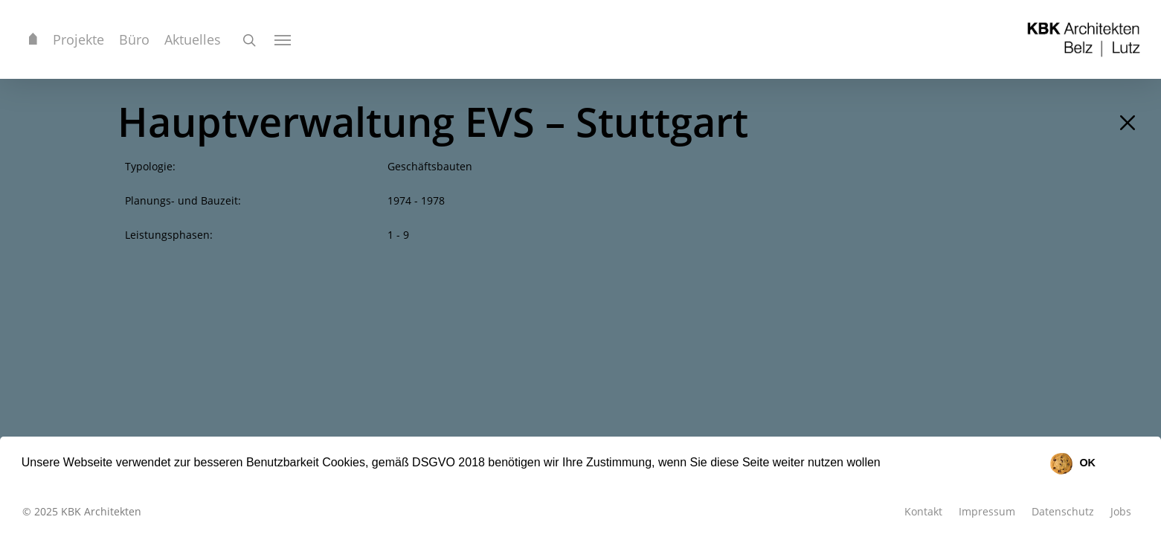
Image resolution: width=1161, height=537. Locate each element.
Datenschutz (1063, 511)
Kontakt (923, 511)
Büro (134, 39)
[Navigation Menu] (283, 39)
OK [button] (1087, 463)
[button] (886, 464)
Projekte (78, 39)
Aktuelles (192, 39)
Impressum (987, 511)
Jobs (1120, 511)
